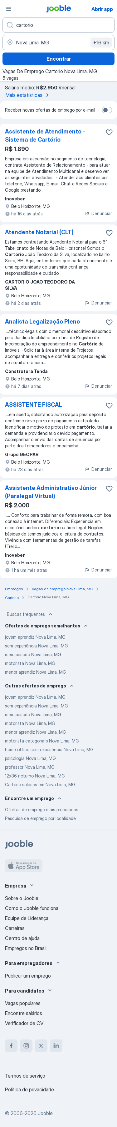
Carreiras (15, 928)
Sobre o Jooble (21, 898)
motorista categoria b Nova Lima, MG (42, 740)
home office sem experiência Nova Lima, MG (49, 749)
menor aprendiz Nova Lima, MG (35, 672)
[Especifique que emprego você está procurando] (58, 25)
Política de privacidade (29, 1089)
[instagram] (26, 1045)
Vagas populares (23, 1003)
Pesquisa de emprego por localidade (40, 818)
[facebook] (11, 1045)
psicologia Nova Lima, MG (30, 758)
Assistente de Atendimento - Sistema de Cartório (45, 135)
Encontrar (58, 59)
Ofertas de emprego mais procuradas (41, 809)
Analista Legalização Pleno (42, 321)
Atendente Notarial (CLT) (39, 232)
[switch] (107, 110)
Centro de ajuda (22, 938)
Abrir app (102, 9)
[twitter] (41, 1045)
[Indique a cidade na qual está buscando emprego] (58, 42)
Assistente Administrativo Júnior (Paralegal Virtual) (51, 492)
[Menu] (8, 9)
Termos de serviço (25, 1076)
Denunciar (98, 213)
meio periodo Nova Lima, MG (33, 654)
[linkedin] (56, 1045)
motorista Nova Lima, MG (30, 663)
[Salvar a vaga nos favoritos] (109, 132)
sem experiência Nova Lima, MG (36, 645)
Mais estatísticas (28, 95)
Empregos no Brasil (25, 948)
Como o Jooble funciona (31, 908)
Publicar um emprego (28, 976)
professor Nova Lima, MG (30, 767)
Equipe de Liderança (26, 918)
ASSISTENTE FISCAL (33, 404)
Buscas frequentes (30, 614)
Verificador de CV (24, 1023)
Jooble (45, 1113)
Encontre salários (23, 1013)
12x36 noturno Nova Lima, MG (35, 775)
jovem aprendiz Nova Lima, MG (35, 637)
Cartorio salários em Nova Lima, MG (40, 784)
